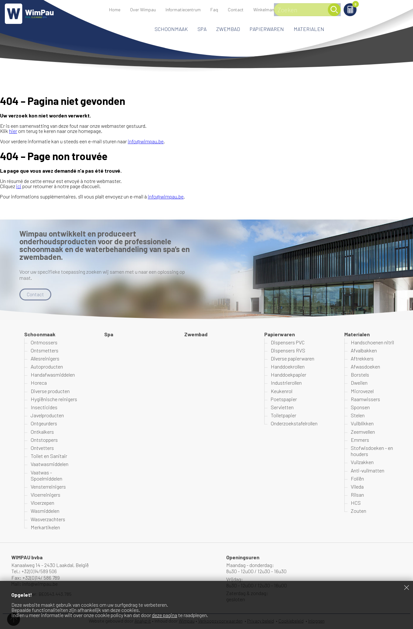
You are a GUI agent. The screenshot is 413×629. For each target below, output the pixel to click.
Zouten (358, 511)
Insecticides (44, 407)
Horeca (39, 383)
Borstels (360, 375)
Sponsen (360, 407)
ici (18, 186)
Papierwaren (267, 29)
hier (13, 131)
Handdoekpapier (288, 375)
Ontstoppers (44, 440)
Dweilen (359, 383)
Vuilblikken (362, 424)
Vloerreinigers (45, 495)
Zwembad (228, 29)
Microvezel (362, 391)
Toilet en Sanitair (49, 456)
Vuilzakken (362, 462)
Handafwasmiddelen (53, 375)
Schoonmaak (171, 29)
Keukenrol (281, 391)
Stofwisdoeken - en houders (372, 451)
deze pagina (164, 615)
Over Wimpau (143, 9)
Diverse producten (50, 391)
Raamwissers (365, 399)
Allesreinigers (45, 359)
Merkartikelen (45, 527)
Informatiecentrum (183, 9)
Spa (201, 29)
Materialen (309, 29)
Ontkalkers (42, 432)
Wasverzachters (48, 519)
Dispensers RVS (288, 351)
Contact (236, 9)
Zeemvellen (363, 432)
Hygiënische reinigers (54, 399)
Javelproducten (47, 415)
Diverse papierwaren (292, 359)
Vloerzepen (42, 503)
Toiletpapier (283, 415)
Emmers (360, 440)
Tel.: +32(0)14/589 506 (35, 571)
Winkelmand (366, 5)
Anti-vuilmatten (367, 470)
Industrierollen (286, 383)
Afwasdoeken (365, 367)
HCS (356, 503)
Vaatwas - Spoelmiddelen (46, 475)
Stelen (358, 415)
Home (114, 9)
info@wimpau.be (146, 141)
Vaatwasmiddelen (49, 464)
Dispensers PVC (288, 342)
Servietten (282, 407)
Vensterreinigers (48, 487)
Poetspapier (284, 399)
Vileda (357, 487)
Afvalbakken (364, 351)
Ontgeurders (44, 424)
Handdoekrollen (288, 367)
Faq (214, 9)
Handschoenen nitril (372, 342)
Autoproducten (47, 367)
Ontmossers (44, 342)
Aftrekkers (362, 359)
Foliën (357, 479)
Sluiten (406, 587)
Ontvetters (42, 448)
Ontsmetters (44, 351)
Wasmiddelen (45, 511)
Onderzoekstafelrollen (294, 424)
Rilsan (357, 495)
